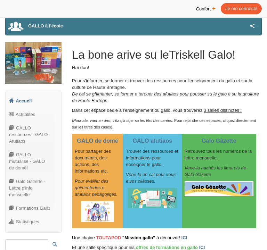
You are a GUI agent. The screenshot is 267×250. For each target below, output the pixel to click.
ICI (184, 237)
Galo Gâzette (219, 141)
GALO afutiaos (152, 141)
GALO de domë (97, 141)
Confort (206, 8)
